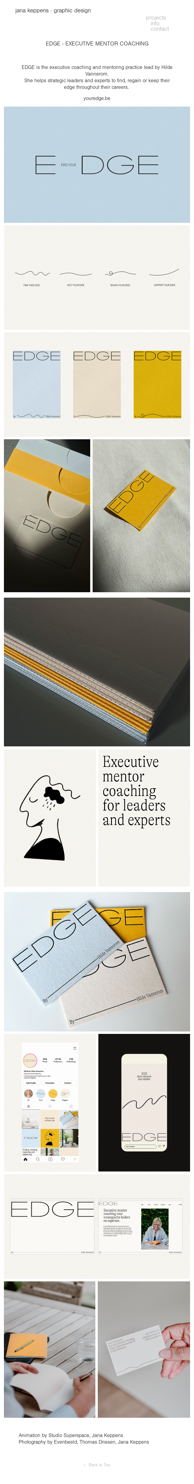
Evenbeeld (65, 1442)
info (155, 23)
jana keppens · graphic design (54, 10)
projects (156, 17)
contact (160, 29)
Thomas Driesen (97, 1442)
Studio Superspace (69, 1435)
